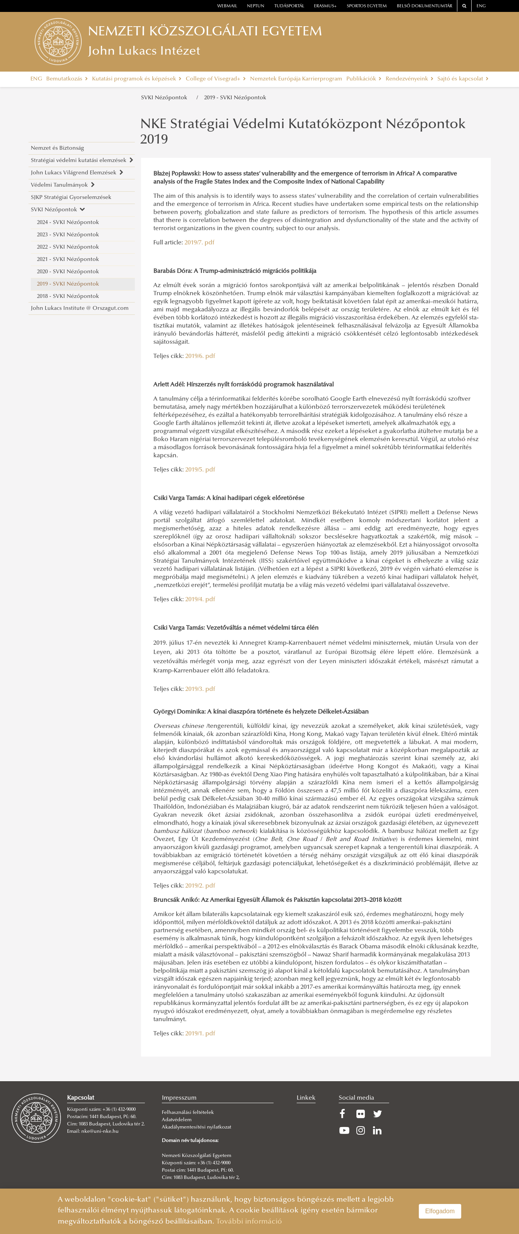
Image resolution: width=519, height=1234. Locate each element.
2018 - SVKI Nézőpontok (68, 296)
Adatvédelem (176, 1120)
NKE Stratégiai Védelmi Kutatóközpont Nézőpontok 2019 (303, 132)
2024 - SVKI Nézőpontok (68, 223)
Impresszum (179, 1098)
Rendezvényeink (409, 79)
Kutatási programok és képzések (136, 79)
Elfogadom (440, 1211)
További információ (249, 1222)
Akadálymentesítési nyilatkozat (196, 1127)
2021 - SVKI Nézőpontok (68, 260)
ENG (481, 6)
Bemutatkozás (67, 79)
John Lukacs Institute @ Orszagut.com (80, 308)
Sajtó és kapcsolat (463, 79)
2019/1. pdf (200, 1034)
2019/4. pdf (200, 600)
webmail (227, 6)
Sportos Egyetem (367, 6)
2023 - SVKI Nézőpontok (68, 235)
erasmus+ (325, 6)
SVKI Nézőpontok (165, 98)
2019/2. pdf (200, 886)
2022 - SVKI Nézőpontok (68, 247)
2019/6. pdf (200, 356)
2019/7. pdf (199, 243)
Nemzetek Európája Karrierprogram (296, 79)
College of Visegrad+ (216, 79)
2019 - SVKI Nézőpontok (235, 98)
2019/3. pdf (200, 689)
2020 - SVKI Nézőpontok (68, 272)
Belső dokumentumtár (424, 6)
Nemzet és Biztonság (57, 148)
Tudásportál (289, 6)
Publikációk (363, 79)
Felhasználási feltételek (188, 1112)
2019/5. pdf (200, 470)
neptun (255, 6)
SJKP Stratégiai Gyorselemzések (71, 198)
